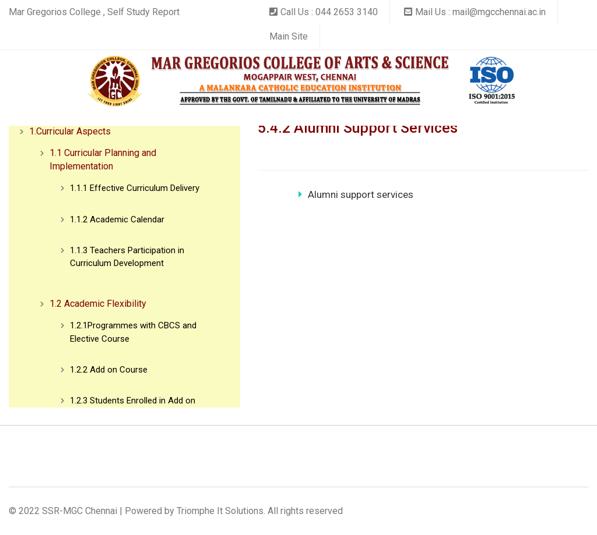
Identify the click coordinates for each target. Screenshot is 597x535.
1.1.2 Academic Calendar (117, 219)
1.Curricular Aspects (70, 131)
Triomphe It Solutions (220, 510)
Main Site (288, 36)
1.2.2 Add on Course (109, 369)
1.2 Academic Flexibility (98, 303)
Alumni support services (355, 194)
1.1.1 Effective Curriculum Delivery (134, 188)
